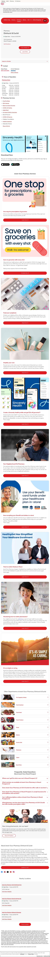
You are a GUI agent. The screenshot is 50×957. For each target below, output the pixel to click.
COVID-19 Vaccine (7, 117)
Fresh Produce (22, 720)
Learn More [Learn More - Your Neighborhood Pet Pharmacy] (29, 475)
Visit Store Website (6, 891)
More (45, 20)
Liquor (22, 757)
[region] (25, 954)
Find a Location (26, 924)
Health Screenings (7, 121)
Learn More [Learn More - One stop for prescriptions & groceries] (29, 220)
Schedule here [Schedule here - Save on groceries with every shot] (28, 273)
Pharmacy (22, 750)
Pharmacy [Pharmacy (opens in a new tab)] (12, 1)
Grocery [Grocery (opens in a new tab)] (3, 1)
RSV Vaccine (6, 103)
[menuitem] (7, 20)
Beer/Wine (22, 765)
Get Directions (7, 44)
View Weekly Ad (25, 47)
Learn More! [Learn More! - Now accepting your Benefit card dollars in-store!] (29, 527)
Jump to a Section (25, 61)
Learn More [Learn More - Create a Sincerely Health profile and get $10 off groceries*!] (29, 424)
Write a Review (14, 72)
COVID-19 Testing (7, 108)
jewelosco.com (30, 867)
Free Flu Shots (6, 101)
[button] (48, 4)
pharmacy (20, 619)
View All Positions (10, 835)
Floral (22, 727)
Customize (22, 954)
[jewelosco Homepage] (2, 4)
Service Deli (22, 742)
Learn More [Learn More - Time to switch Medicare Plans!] (29, 577)
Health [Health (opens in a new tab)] (7, 1)
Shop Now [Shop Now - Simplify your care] (29, 372)
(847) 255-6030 (5, 70)
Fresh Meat (22, 712)
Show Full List (6, 126)
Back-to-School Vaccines (9, 105)
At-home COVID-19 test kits (10, 112)
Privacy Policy (31, 954)
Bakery (22, 735)
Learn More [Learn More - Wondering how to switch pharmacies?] (29, 628)
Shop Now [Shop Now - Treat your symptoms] (29, 323)
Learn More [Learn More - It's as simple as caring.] (29, 681)
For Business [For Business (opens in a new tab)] (17, 1)
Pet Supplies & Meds (22, 697)
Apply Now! (6, 110)
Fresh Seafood (22, 705)
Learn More (25, 51)
